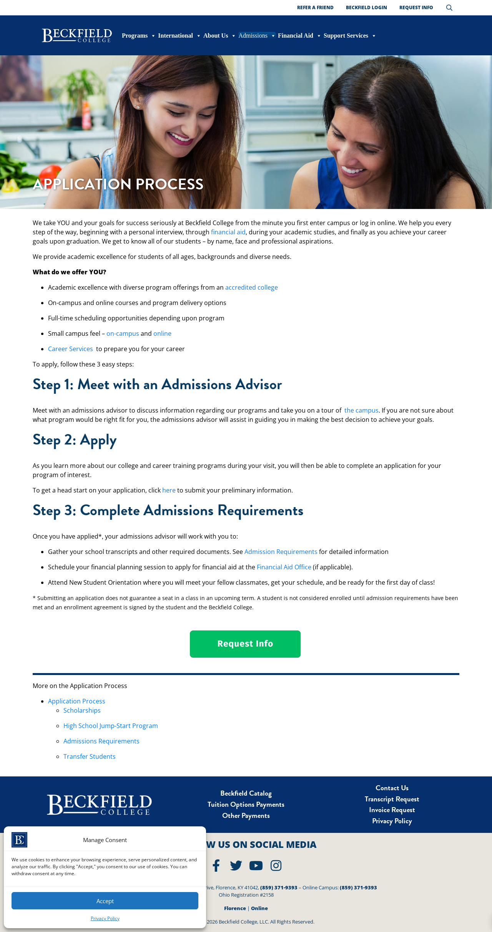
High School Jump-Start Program (110, 725)
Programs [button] (139, 36)
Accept (105, 901)
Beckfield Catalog (246, 793)
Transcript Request (392, 798)
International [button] (179, 36)
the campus (361, 410)
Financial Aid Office (284, 567)
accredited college (251, 287)
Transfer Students (89, 756)
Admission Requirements (280, 551)
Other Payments (246, 815)
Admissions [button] (257, 36)
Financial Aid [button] (300, 36)
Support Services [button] (350, 36)
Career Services (70, 349)
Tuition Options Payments (246, 804)
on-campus (122, 333)
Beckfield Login (366, 7)
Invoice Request (392, 809)
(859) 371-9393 (279, 887)
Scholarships (82, 710)
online (162, 333)
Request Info (416, 7)
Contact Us (392, 787)
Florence (235, 908)
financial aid (228, 232)
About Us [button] (219, 36)
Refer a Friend (315, 7)
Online (259, 908)
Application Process (76, 701)
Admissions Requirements (101, 741)
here (169, 490)
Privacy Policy (105, 918)
